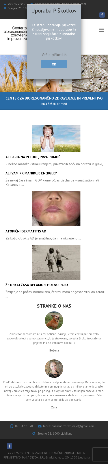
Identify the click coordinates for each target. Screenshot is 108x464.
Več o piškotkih (54, 54)
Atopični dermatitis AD (26, 231)
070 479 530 (24, 426)
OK (54, 64)
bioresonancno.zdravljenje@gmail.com (69, 426)
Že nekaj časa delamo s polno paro (37, 285)
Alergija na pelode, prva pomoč (33, 157)
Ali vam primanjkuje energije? (31, 173)
